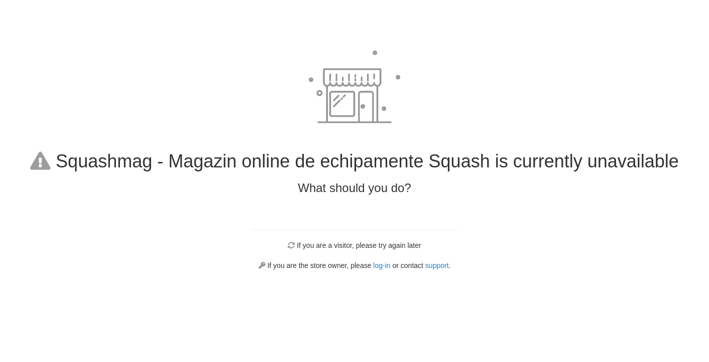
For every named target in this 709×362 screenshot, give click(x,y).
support (437, 265)
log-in (381, 265)
